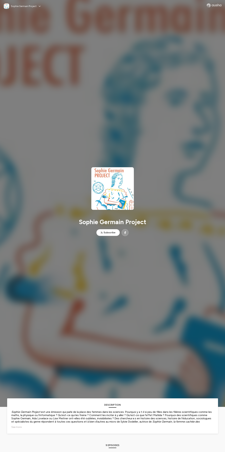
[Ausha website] (214, 5)
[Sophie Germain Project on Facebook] (125, 232)
